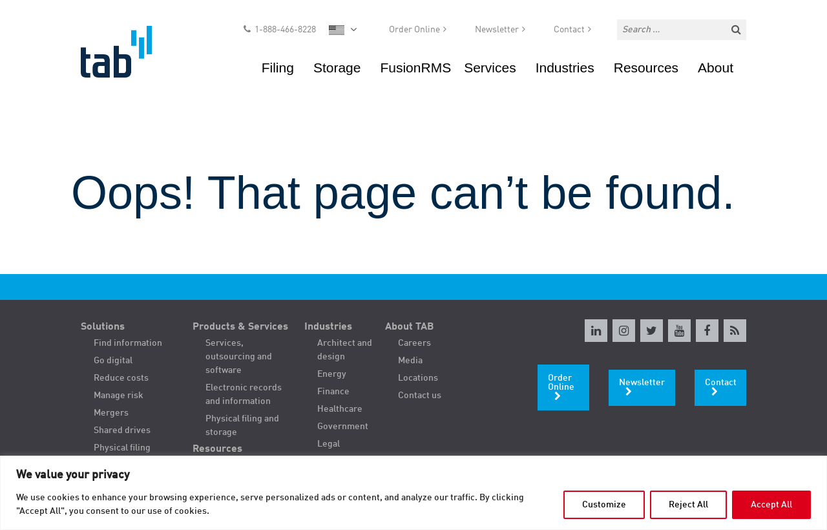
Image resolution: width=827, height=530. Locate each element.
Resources (646, 67)
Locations (418, 378)
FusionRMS (415, 67)
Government (342, 426)
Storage (337, 67)
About (715, 67)
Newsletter (497, 29)
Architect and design (344, 350)
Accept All (771, 504)
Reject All (688, 504)
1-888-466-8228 (285, 29)
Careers (414, 343)
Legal (328, 444)
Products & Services (240, 327)
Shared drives (122, 430)
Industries (565, 67)
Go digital (113, 360)
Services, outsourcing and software (238, 357)
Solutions (103, 327)
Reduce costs (121, 378)
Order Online (414, 29)
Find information (128, 343)
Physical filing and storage (242, 425)
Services (490, 67)
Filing (278, 67)
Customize (604, 504)
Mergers (111, 413)
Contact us (419, 395)
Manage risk (118, 395)
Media (410, 360)
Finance (333, 391)
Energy (331, 374)
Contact (569, 29)
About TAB (409, 327)
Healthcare (339, 409)
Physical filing (122, 447)
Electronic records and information (243, 394)
